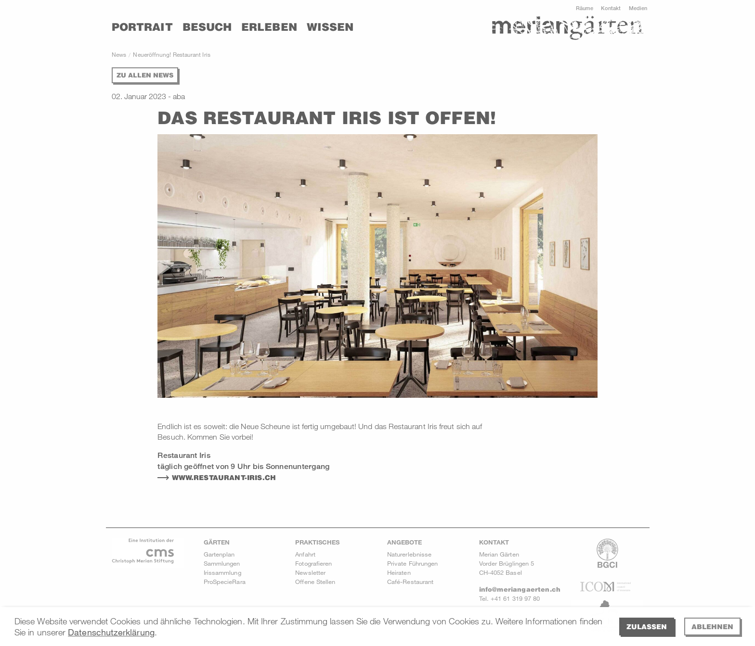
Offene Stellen (315, 581)
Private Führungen (412, 563)
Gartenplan (219, 554)
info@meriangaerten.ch (519, 589)
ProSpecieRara (225, 581)
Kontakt (611, 8)
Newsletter (310, 572)
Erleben (269, 27)
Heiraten (399, 572)
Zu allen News (145, 75)
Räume (584, 8)
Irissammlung (222, 572)
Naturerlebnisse (409, 554)
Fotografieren (313, 563)
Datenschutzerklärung (111, 632)
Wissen (330, 27)
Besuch (207, 27)
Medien (638, 8)
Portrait (142, 27)
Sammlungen (222, 563)
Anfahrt (305, 554)
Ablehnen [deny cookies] (712, 626)
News (119, 54)
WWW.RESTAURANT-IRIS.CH (224, 477)
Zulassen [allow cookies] (646, 626)
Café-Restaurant (410, 581)
